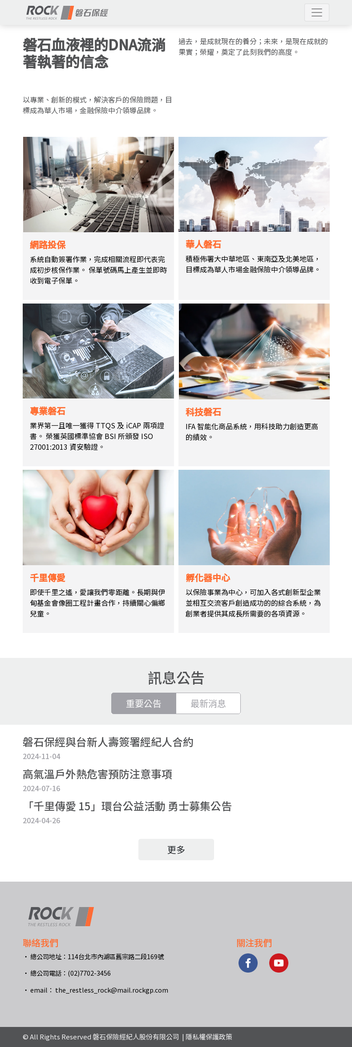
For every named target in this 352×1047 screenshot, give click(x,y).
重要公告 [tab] (144, 703)
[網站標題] (67, 12)
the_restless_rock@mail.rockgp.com (111, 989)
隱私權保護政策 (209, 1036)
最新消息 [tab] (208, 703)
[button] (316, 12)
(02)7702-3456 (89, 972)
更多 (176, 849)
